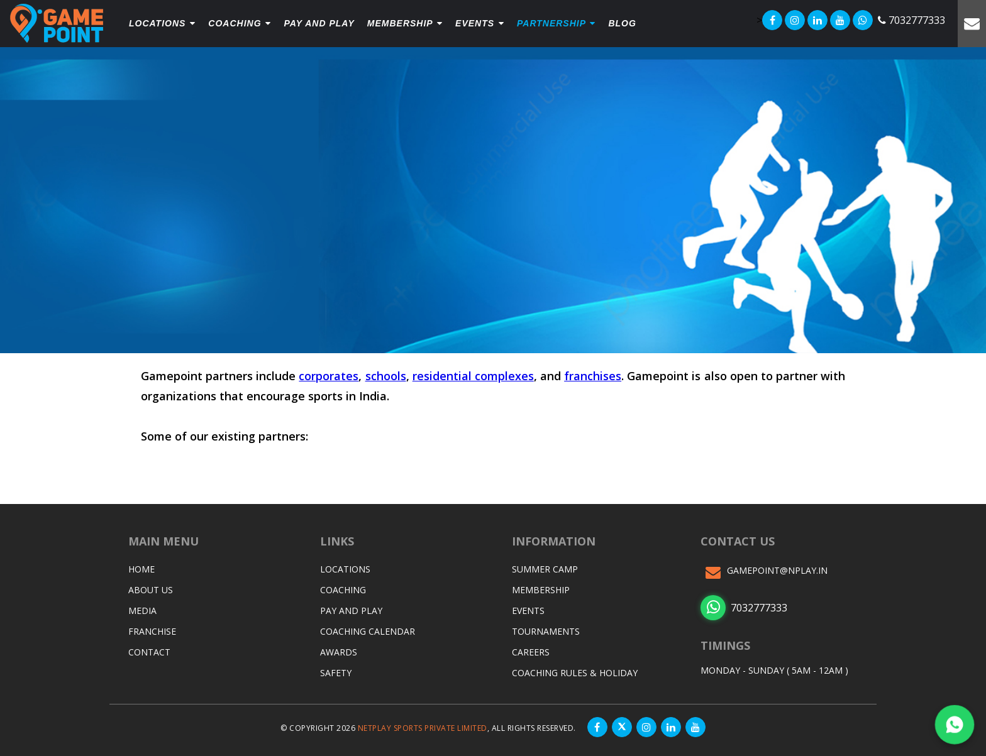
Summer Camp (545, 569)
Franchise (152, 631)
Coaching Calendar (367, 631)
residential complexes (473, 375)
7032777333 (744, 607)
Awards (338, 652)
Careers (531, 652)
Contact (149, 652)
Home (141, 569)
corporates (328, 375)
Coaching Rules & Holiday (575, 673)
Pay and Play (351, 610)
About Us (150, 590)
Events (479, 23)
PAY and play (319, 23)
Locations (162, 23)
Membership (405, 23)
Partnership (556, 23)
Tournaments (546, 631)
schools (385, 375)
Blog (622, 23)
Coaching (239, 23)
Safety (336, 673)
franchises (592, 375)
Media (142, 610)
